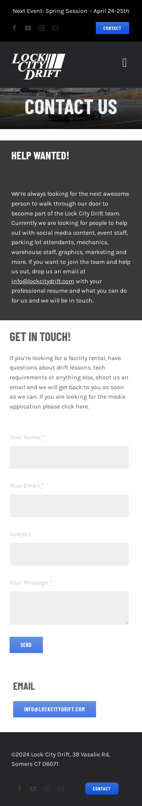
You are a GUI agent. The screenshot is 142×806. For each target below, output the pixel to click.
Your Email (25, 485)
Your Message (29, 582)
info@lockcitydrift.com (42, 281)
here (80, 406)
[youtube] (28, 28)
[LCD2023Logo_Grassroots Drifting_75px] (38, 56)
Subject (18, 534)
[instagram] (42, 28)
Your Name (25, 437)
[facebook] (14, 28)
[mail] (55, 28)
